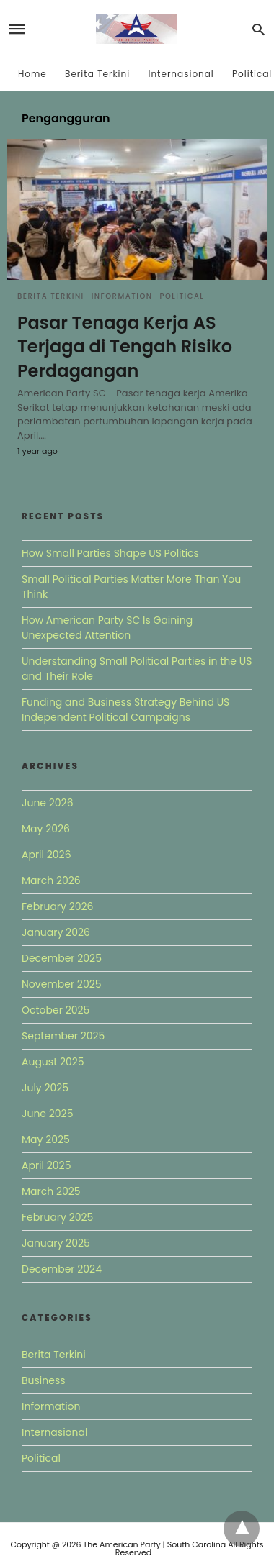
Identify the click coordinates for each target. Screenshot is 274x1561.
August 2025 (53, 1062)
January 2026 (56, 932)
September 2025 (63, 1036)
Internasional (180, 74)
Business (44, 1380)
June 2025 (47, 1113)
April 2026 (46, 854)
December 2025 (62, 958)
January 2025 (56, 1243)
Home (32, 74)
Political (252, 74)
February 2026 (57, 906)
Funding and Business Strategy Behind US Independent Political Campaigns (125, 709)
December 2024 (62, 1269)
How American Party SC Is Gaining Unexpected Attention (107, 627)
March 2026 (51, 880)
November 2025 (62, 984)
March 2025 (51, 1191)
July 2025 (45, 1087)
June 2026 (48, 803)
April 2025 (46, 1165)
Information (122, 296)
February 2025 (57, 1217)
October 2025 (55, 1010)
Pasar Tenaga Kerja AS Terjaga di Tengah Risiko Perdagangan (124, 347)
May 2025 (46, 1139)
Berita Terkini (97, 74)
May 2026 (46, 829)
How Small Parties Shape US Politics (110, 553)
